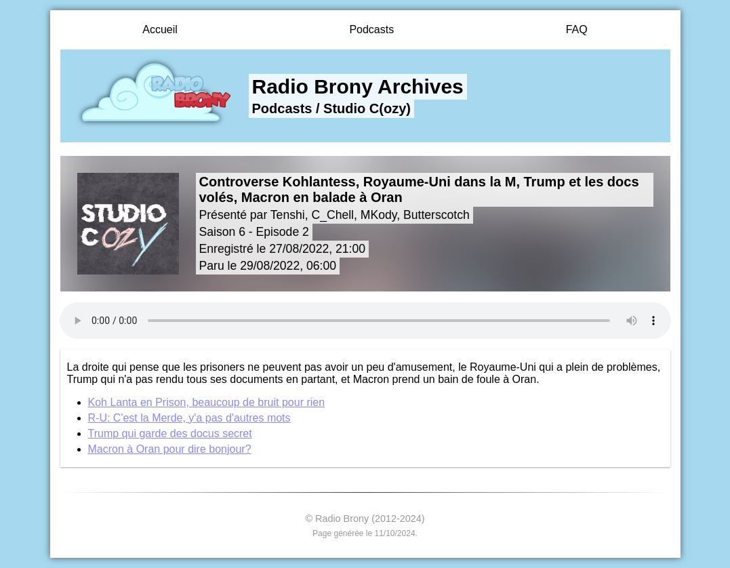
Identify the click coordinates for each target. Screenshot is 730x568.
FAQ (577, 29)
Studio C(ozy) (367, 108)
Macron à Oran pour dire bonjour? (169, 449)
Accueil (160, 29)
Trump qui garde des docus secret (170, 433)
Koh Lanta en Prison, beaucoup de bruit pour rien (206, 402)
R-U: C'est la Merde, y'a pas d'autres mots (189, 418)
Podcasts (371, 29)
